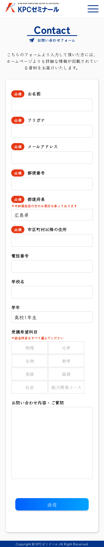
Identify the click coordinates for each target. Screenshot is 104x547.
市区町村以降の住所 (46, 229)
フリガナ (35, 120)
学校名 (17, 281)
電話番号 (20, 255)
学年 (15, 307)
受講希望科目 (52, 334)
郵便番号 (35, 172)
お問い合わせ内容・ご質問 (37, 402)
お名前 (33, 93)
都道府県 (52, 202)
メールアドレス (42, 146)
